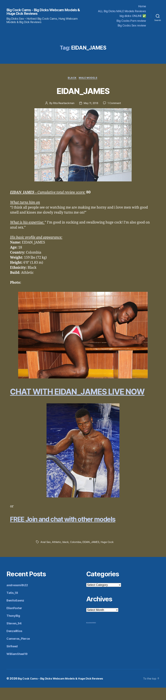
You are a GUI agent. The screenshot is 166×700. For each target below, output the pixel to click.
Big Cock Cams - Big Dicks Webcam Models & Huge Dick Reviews (38, 12)
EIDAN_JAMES (83, 90)
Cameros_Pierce (18, 651)
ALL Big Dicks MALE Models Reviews (122, 11)
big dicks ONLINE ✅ (133, 16)
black (66, 554)
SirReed (12, 658)
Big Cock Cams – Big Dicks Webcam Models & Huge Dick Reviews (63, 691)
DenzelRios (14, 643)
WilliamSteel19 (17, 666)
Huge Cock (109, 554)
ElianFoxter (14, 620)
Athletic (57, 554)
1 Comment (115, 103)
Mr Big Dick (94, 634)
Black (71, 78)
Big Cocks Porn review (131, 20)
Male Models (89, 78)
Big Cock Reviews (89, 634)
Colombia (76, 554)
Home (142, 6)
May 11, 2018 (91, 103)
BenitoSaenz (15, 612)
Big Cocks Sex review (132, 25)
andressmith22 (17, 597)
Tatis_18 (12, 605)
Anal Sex (46, 554)
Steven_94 (14, 635)
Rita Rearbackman (63, 103)
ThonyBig (13, 628)
